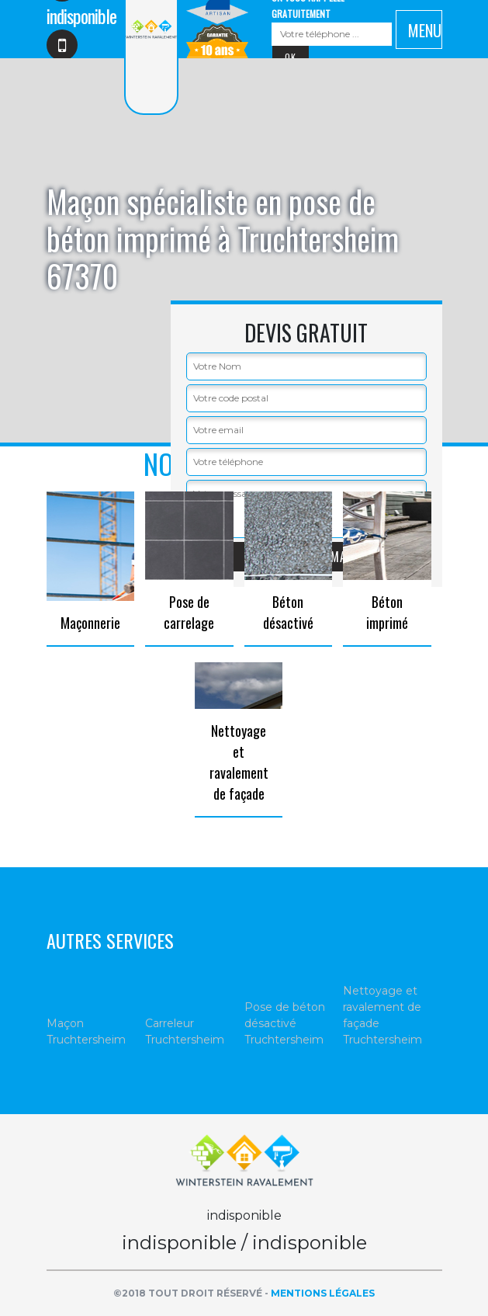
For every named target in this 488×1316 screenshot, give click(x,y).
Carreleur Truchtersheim (184, 1031)
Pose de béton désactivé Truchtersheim (284, 1023)
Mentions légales (323, 1293)
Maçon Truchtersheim (86, 1031)
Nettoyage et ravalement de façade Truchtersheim (382, 1015)
